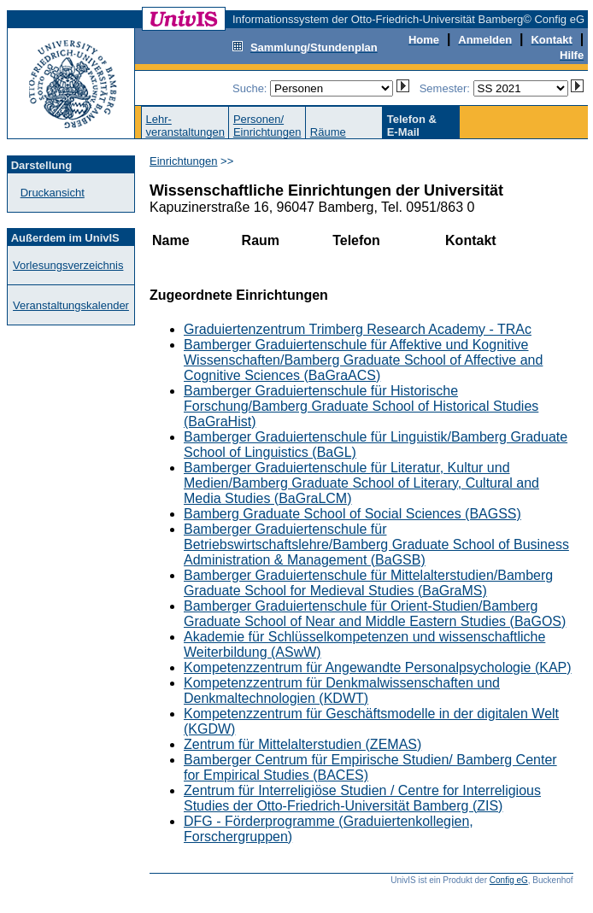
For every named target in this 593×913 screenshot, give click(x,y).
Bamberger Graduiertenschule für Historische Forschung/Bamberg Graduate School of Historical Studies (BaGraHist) (361, 406)
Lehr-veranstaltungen (185, 125)
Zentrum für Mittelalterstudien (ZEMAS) (302, 744)
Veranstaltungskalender (71, 305)
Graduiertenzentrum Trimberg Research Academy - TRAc (357, 329)
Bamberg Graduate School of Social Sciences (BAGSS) (352, 513)
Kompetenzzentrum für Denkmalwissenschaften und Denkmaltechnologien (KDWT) (342, 690)
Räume (328, 132)
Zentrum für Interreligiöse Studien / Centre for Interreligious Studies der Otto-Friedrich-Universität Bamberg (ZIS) (362, 798)
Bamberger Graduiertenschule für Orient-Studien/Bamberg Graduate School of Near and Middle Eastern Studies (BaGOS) (375, 614)
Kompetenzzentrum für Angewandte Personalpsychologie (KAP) (378, 667)
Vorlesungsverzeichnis (68, 265)
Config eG (509, 880)
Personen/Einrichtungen (267, 125)
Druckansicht (53, 192)
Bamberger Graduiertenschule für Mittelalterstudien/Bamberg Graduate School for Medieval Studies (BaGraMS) (368, 583)
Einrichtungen (184, 161)
